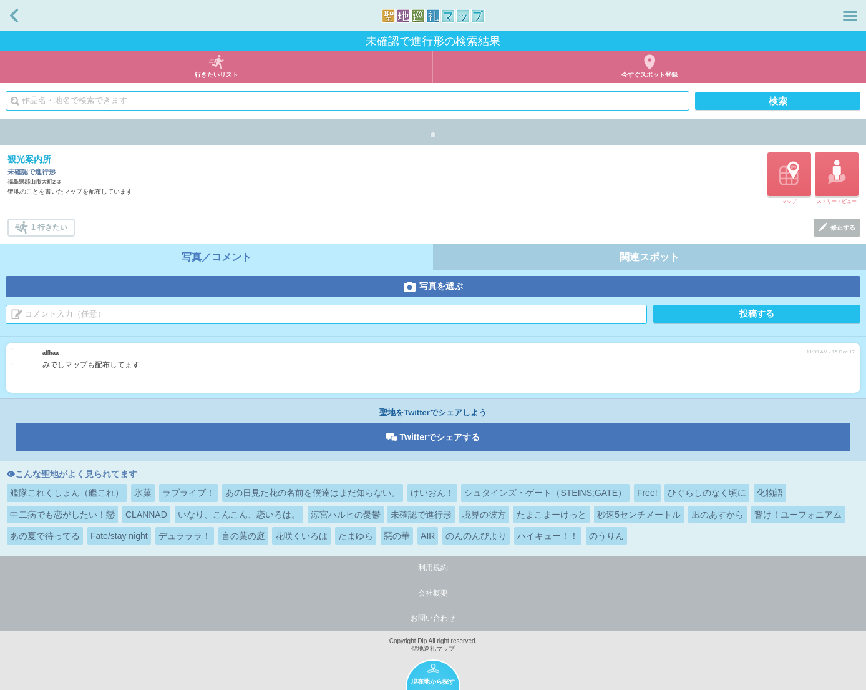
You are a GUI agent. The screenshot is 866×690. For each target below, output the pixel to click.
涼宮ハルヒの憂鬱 (346, 515)
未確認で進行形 (421, 515)
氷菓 (143, 493)
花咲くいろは (301, 536)
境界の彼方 (484, 515)
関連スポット (649, 257)
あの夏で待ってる (45, 536)
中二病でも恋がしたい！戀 (62, 515)
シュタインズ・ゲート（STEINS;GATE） (545, 493)
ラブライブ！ (188, 493)
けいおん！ (432, 493)
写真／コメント (216, 257)
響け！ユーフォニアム (798, 515)
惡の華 (397, 536)
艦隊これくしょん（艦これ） (67, 493)
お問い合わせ (433, 618)
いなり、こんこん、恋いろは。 (239, 515)
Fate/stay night (119, 536)
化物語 (770, 493)
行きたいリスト (216, 74)
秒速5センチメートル (639, 515)
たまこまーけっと (551, 515)
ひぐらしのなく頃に (707, 493)
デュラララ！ (184, 536)
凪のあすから (717, 515)
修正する (842, 227)
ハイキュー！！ (547, 536)
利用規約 (433, 567)
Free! (647, 493)
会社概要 (433, 593)
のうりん (606, 536)
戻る (14, 15)
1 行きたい (49, 227)
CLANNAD (146, 515)
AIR (428, 536)
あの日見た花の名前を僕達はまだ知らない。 (312, 493)
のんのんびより (476, 536)
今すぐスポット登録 (649, 74)
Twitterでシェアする (440, 437)
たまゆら (355, 536)
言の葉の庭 (243, 536)
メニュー (850, 15)
